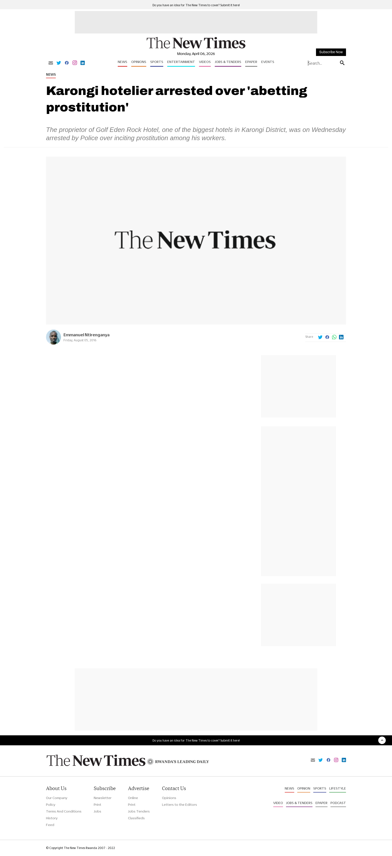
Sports (156, 62)
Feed (50, 825)
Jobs (97, 811)
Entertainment (181, 62)
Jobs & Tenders (228, 62)
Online (133, 798)
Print (97, 805)
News (122, 62)
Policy (50, 805)
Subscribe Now (331, 52)
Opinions (138, 62)
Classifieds (136, 818)
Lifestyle (337, 788)
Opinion (303, 788)
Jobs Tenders (139, 811)
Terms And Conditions (64, 811)
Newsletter (103, 798)
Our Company (56, 798)
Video (278, 803)
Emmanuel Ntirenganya (87, 334)
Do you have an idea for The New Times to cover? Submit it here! (196, 5)
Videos (205, 62)
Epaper (251, 62)
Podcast (338, 803)
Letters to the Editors (179, 805)
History (52, 818)
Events (267, 62)
